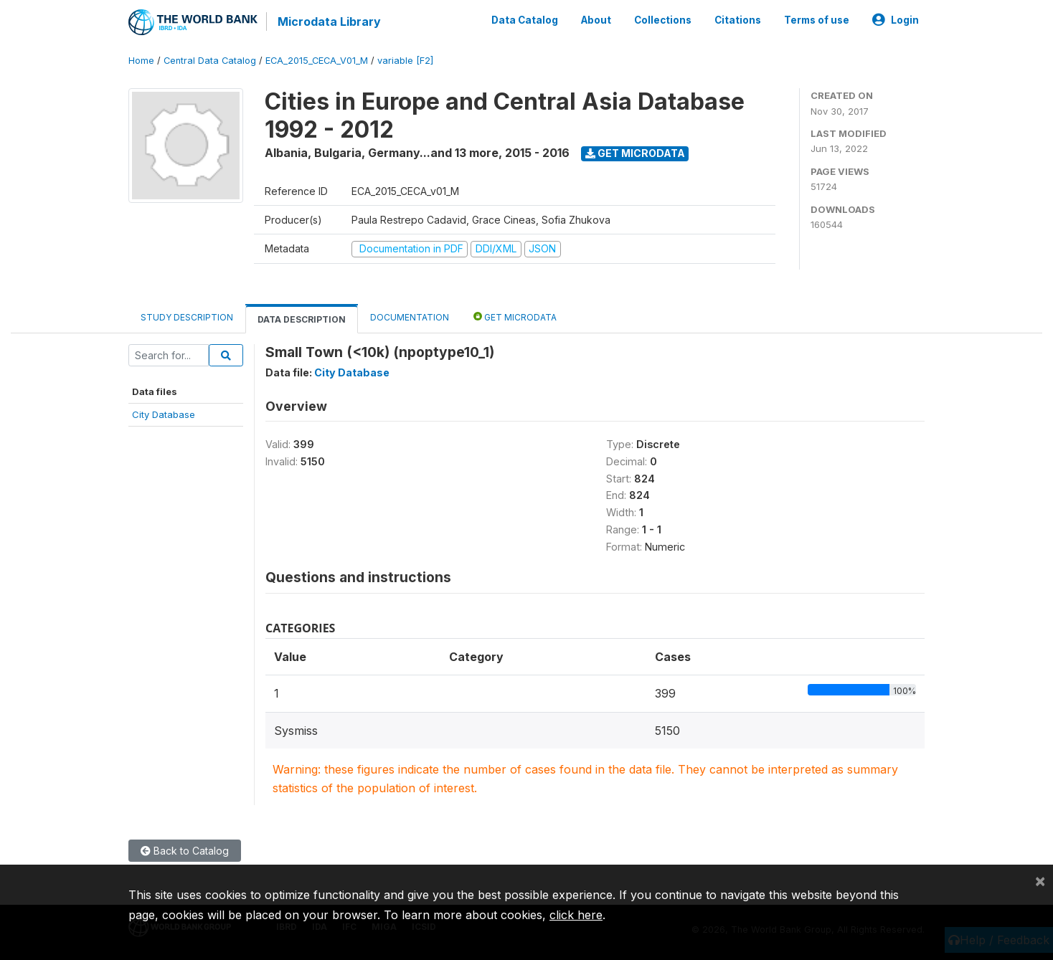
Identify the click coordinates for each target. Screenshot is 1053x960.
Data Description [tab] (302, 319)
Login (895, 20)
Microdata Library (329, 21)
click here (576, 915)
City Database (163, 414)
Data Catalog (524, 20)
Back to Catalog (185, 851)
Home (141, 60)
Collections (662, 20)
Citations (737, 20)
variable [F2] (405, 60)
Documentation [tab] (409, 317)
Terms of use (816, 20)
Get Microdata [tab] (515, 316)
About (596, 20)
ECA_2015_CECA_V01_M (316, 60)
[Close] (1040, 880)
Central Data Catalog (210, 60)
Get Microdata (635, 153)
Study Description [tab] (187, 317)
